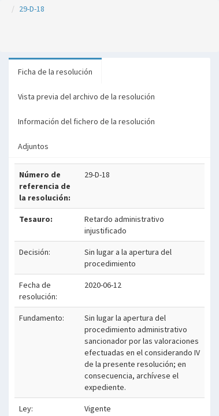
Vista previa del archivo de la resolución (86, 96)
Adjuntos (33, 146)
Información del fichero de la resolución (86, 121)
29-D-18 (31, 8)
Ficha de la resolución (55, 71)
